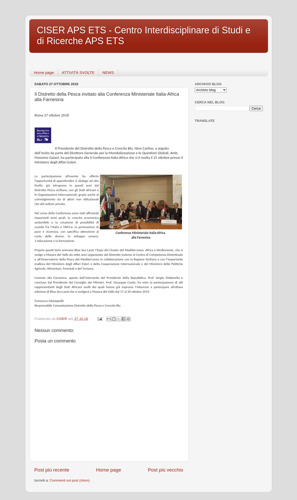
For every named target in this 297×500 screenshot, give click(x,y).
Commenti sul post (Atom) (70, 480)
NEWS (108, 72)
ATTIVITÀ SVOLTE (78, 72)
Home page (44, 72)
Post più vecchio (165, 470)
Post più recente (52, 470)
